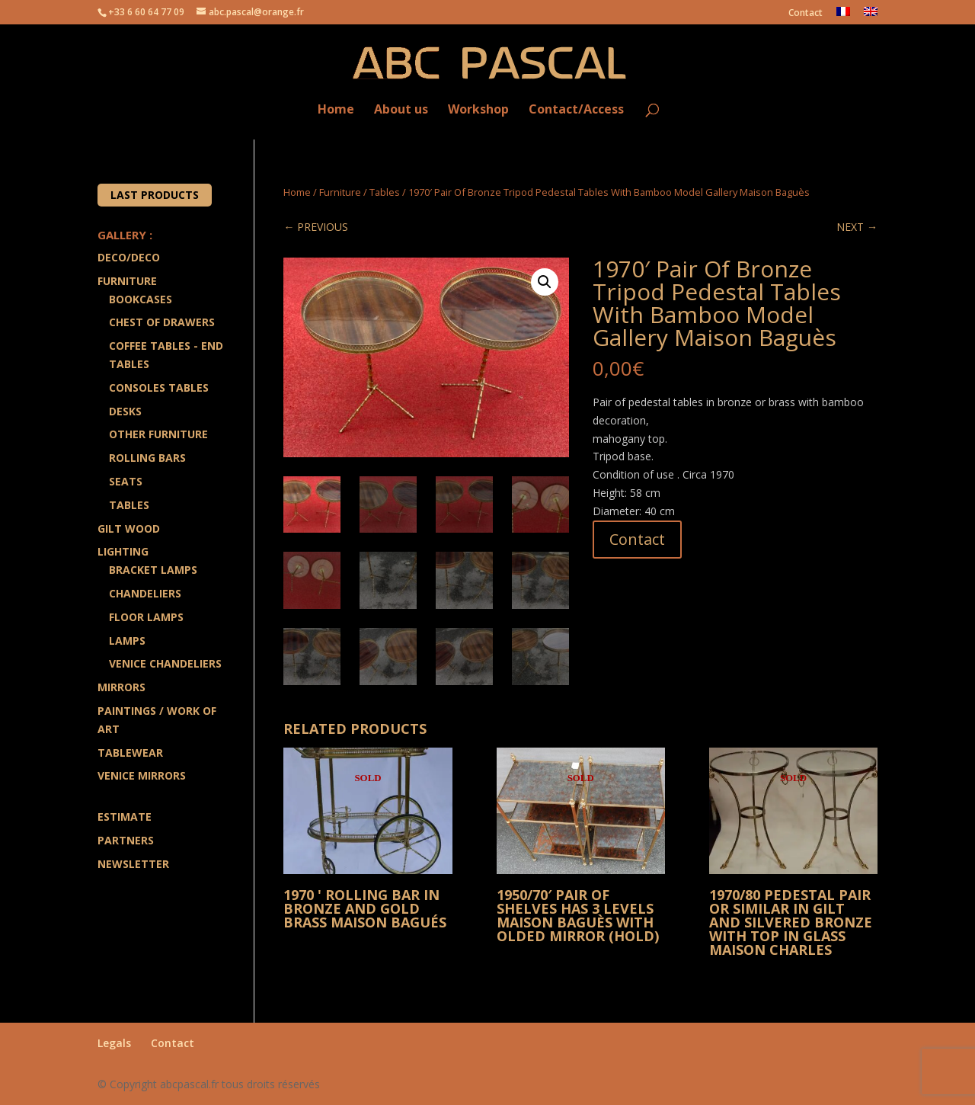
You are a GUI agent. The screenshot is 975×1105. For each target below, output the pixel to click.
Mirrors (121, 687)
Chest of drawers (162, 322)
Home (336, 110)
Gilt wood (129, 528)
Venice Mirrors (142, 775)
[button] (544, 282)
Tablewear (130, 752)
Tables (384, 192)
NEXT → (857, 226)
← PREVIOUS (315, 226)
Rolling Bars (147, 457)
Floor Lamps (146, 617)
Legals (114, 1043)
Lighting (123, 551)
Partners (126, 840)
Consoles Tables (159, 387)
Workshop (478, 110)
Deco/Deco (129, 257)
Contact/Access (576, 110)
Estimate (125, 816)
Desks (125, 411)
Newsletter (133, 864)
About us (401, 110)
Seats (125, 481)
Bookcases (140, 299)
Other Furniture (158, 434)
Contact (805, 13)
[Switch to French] (843, 15)
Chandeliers (145, 593)
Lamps (127, 640)
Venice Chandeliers (165, 663)
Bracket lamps (153, 569)
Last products (154, 194)
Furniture (340, 192)
